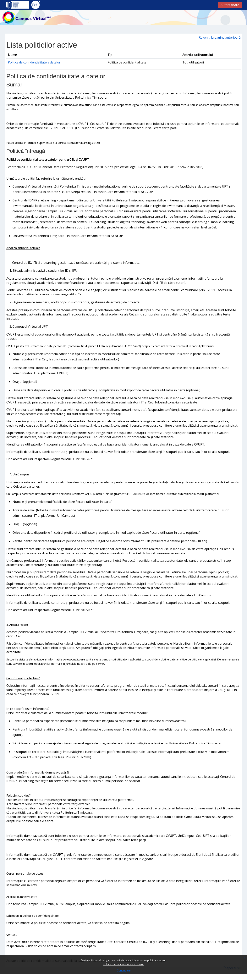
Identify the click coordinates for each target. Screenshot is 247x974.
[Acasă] (27, 17)
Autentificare (230, 5)
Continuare (123, 970)
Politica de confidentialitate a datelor (123, 964)
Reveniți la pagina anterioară (220, 37)
